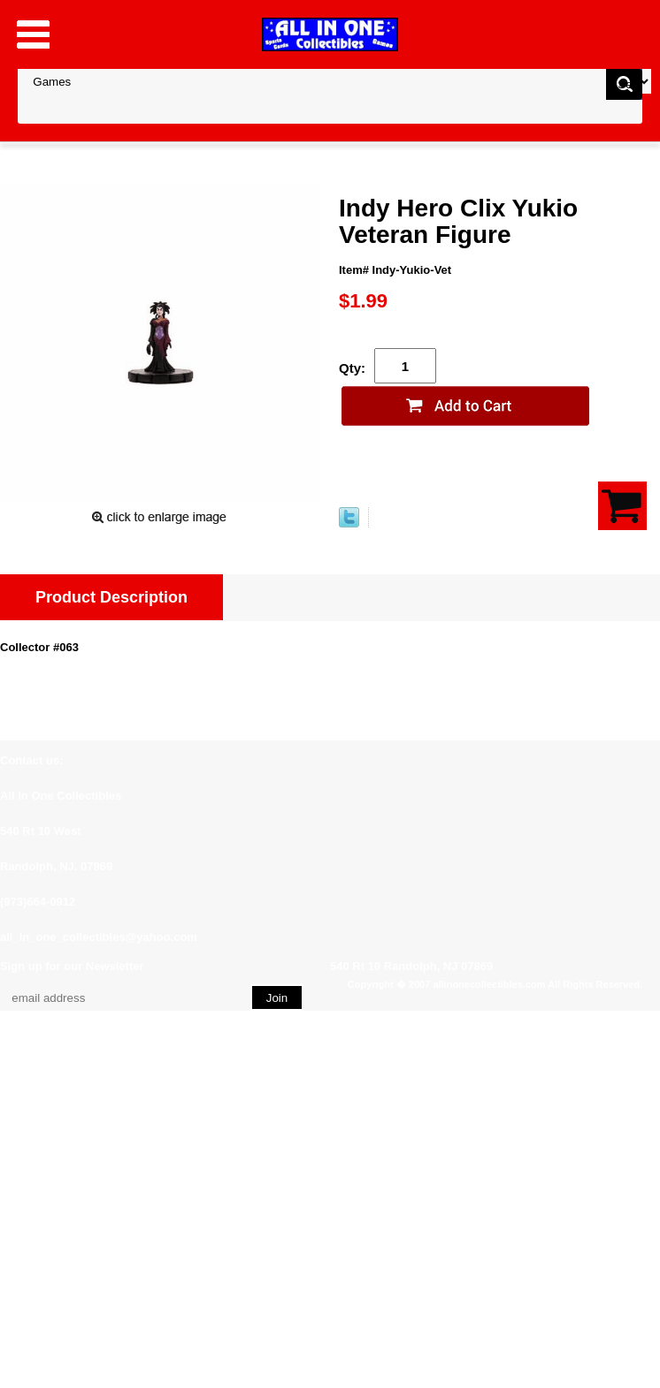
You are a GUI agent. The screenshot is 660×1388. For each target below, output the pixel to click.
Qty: (352, 367)
